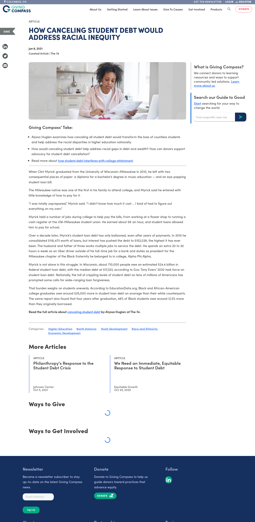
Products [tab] (216, 9)
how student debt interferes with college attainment (95, 160)
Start (197, 103)
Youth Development (114, 329)
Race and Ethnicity (145, 329)
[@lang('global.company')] (17, 8)
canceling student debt (83, 312)
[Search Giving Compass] (229, 9)
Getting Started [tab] (117, 9)
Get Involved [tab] (196, 9)
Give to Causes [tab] (173, 9)
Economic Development (64, 333)
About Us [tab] (95, 9)
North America (86, 329)
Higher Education (60, 329)
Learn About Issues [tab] (145, 9)
